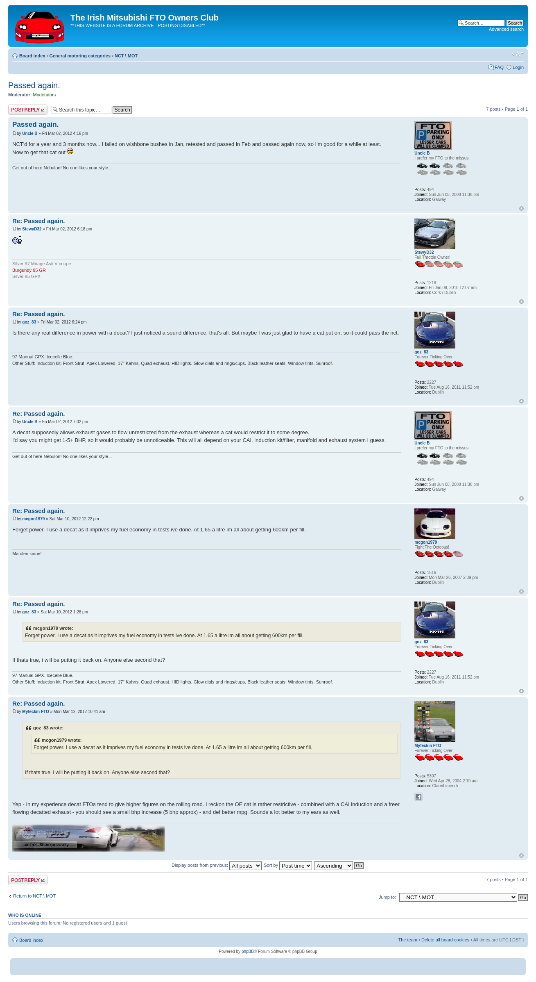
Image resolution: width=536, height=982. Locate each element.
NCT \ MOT (126, 55)
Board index (32, 55)
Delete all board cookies (445, 939)
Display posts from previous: (217, 865)
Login (518, 67)
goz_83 (29, 322)
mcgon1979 (33, 519)
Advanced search (506, 29)
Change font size (518, 54)
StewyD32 (31, 229)
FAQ (499, 67)
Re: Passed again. (38, 220)
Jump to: (387, 897)
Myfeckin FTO (35, 711)
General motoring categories (80, 55)
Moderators (44, 94)
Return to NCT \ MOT (34, 895)
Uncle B (29, 133)
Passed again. (34, 85)
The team (407, 939)
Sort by (288, 865)
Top (521, 208)
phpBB (248, 951)
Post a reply (27, 110)
